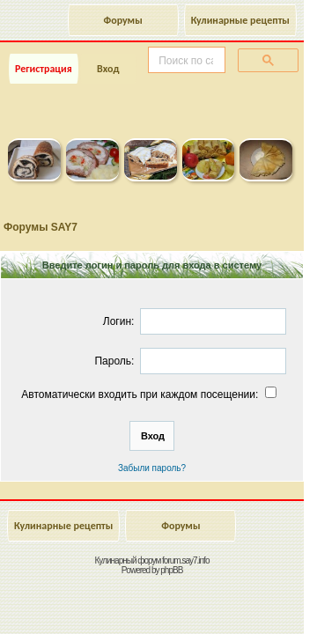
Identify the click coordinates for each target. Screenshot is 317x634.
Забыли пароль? (152, 468)
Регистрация (43, 69)
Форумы (123, 20)
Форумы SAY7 (40, 227)
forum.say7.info (185, 560)
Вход (108, 69)
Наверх (233, 601)
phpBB (171, 570)
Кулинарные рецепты (240, 20)
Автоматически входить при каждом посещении (149, 394)
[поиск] (185, 61)
